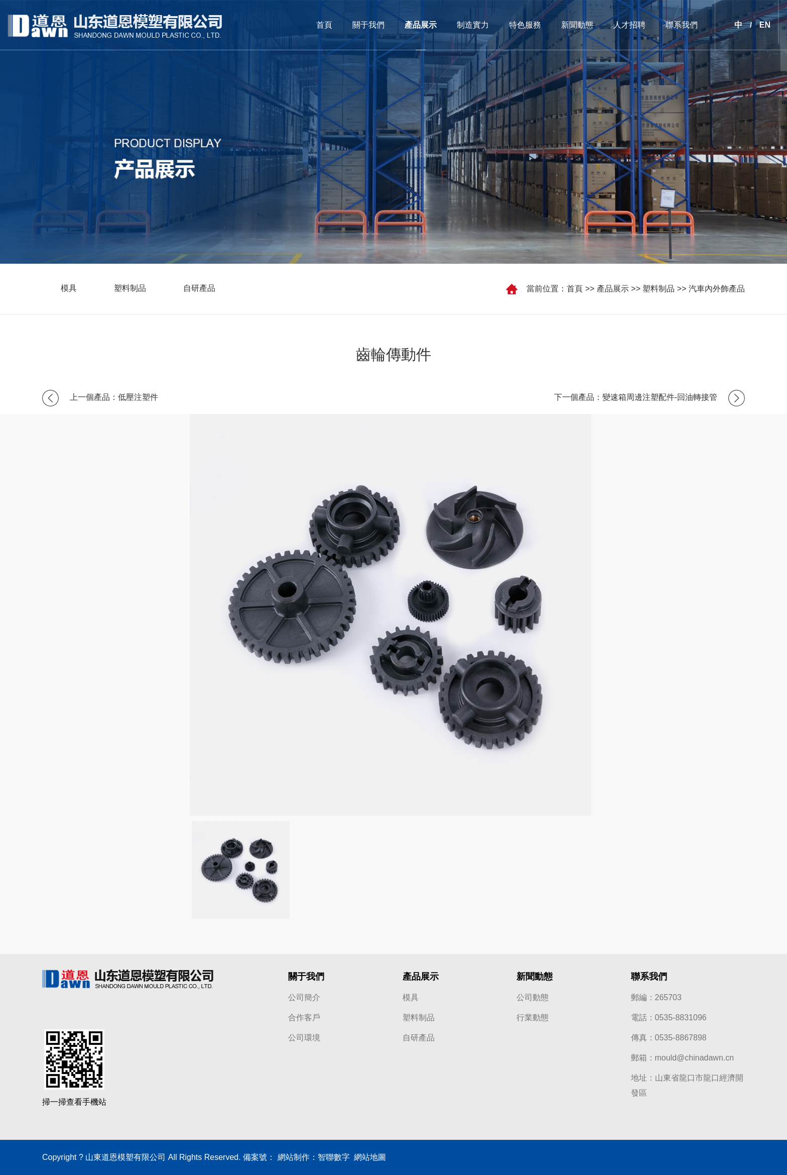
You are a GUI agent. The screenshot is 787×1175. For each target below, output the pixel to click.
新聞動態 (577, 25)
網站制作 (294, 1157)
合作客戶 (304, 1017)
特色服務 (525, 25)
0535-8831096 (681, 1017)
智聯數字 (334, 1157)
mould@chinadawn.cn (694, 1057)
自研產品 (199, 288)
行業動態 (532, 1017)
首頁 (324, 25)
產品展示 (421, 25)
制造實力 (473, 25)
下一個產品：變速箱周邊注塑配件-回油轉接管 (635, 397)
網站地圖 (368, 1157)
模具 (69, 288)
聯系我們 (682, 25)
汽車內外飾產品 (717, 288)
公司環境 (304, 1037)
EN (764, 25)
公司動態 (532, 997)
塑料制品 (658, 288)
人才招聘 (629, 25)
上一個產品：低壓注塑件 (114, 397)
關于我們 (368, 25)
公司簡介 (304, 997)
